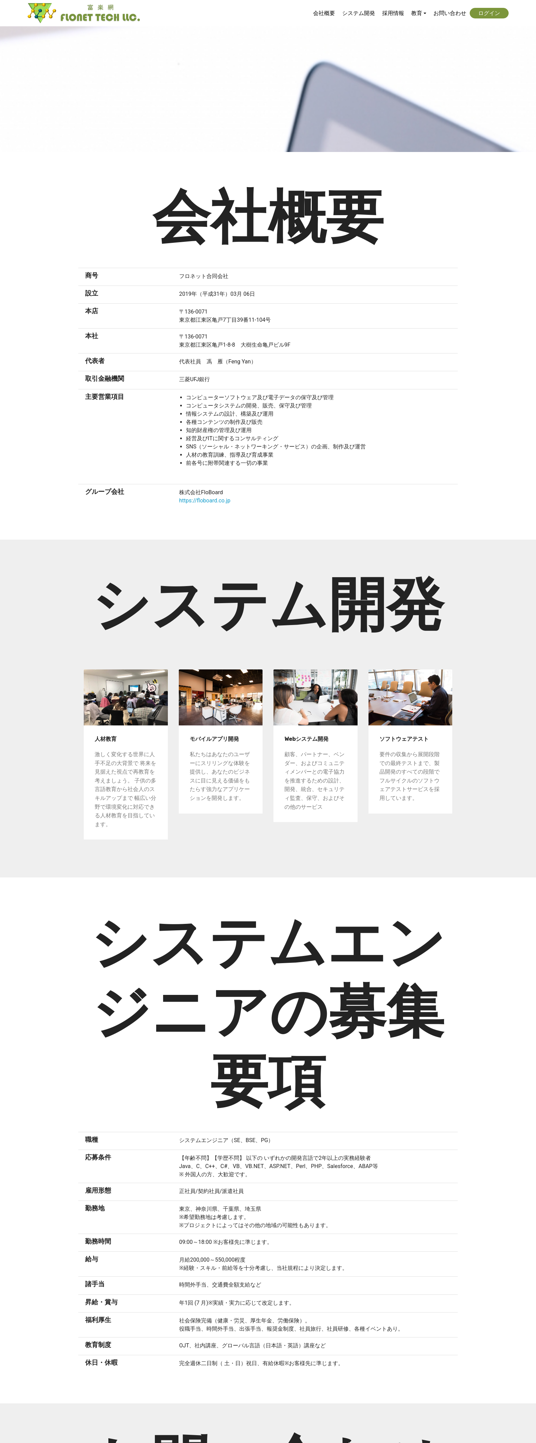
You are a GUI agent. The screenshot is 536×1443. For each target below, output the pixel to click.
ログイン (489, 13)
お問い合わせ (449, 13)
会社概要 (324, 13)
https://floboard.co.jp (204, 500)
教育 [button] (416, 13)
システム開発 (358, 13)
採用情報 (393, 13)
